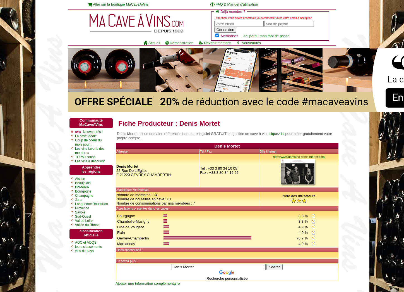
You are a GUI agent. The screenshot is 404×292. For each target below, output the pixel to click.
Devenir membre (214, 43)
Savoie (80, 212)
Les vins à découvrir (90, 161)
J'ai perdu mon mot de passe (266, 36)
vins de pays (84, 251)
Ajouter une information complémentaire (148, 283)
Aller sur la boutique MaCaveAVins (118, 4)
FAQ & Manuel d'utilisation (234, 4)
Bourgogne (83, 191)
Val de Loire (84, 221)
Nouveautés (248, 43)
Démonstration (179, 43)
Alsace (80, 179)
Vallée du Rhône (87, 225)
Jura (78, 200)
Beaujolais (82, 183)
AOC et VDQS (86, 242)
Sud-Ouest (83, 217)
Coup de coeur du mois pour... (88, 142)
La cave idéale (86, 136)
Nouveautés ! (93, 132)
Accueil (151, 43)
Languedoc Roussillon (91, 204)
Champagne (84, 196)
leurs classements (88, 247)
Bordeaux (82, 187)
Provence (82, 208)
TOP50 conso (85, 157)
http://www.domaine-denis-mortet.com (299, 156)
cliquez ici (276, 134)
